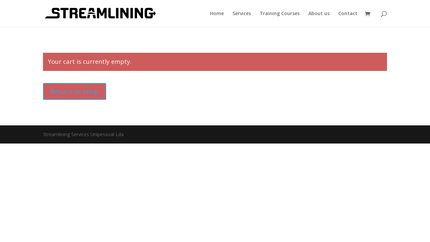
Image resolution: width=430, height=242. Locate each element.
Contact (347, 13)
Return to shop (74, 91)
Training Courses (280, 13)
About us (319, 13)
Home (217, 13)
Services (241, 13)
